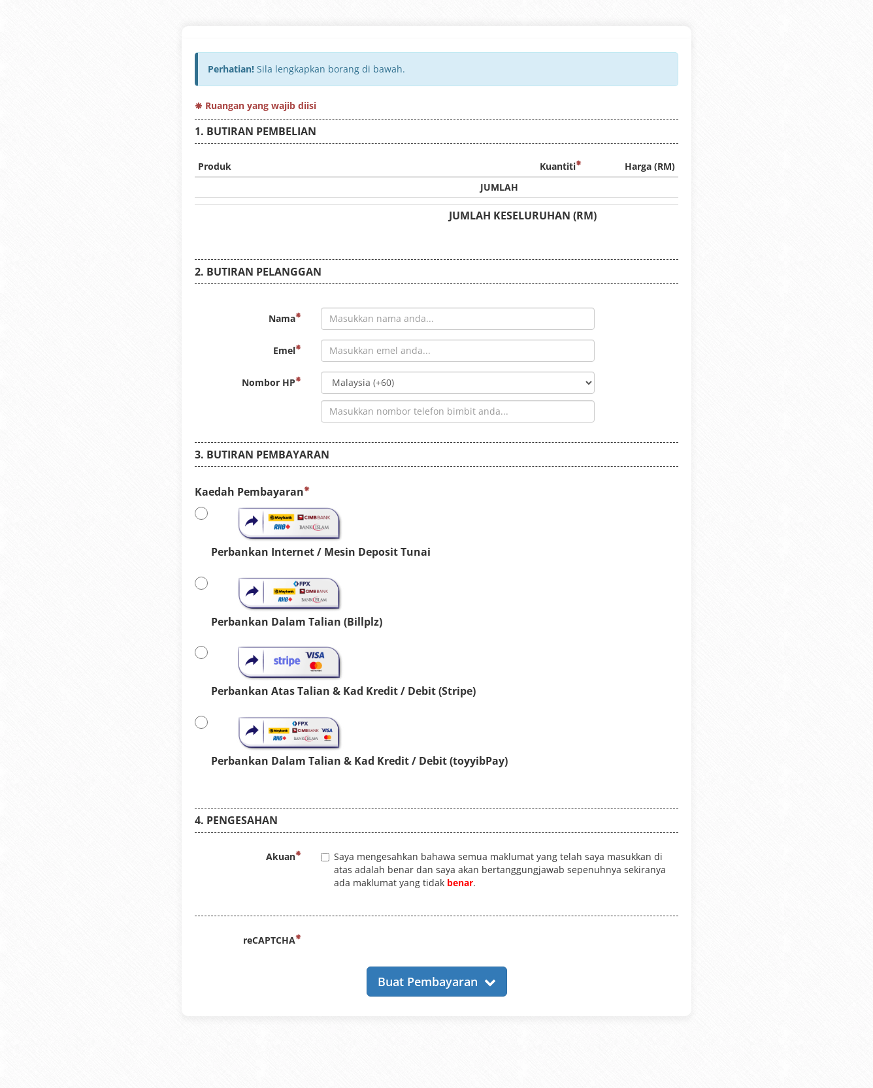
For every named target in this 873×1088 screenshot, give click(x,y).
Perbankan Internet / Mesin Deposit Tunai (313, 531)
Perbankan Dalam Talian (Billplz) (288, 601)
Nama (285, 318)
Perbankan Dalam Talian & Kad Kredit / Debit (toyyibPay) (351, 740)
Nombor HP (271, 382)
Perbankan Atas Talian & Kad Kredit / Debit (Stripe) (335, 670)
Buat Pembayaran (437, 981)
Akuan (283, 856)
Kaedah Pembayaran (252, 492)
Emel (287, 350)
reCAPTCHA (272, 940)
